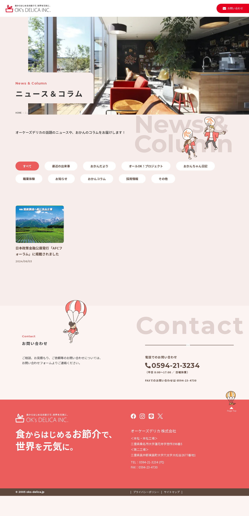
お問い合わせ (235, 8)
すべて (27, 166)
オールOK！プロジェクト (146, 166)
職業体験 (29, 178)
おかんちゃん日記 (195, 166)
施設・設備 (128, 8)
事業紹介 (95, 8)
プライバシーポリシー (146, 512)
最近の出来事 (61, 166)
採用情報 (194, 8)
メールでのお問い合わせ (178, 358)
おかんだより (99, 166)
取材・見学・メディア (170, 8)
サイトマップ (172, 512)
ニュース (146, 8)
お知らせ (61, 178)
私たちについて (74, 8)
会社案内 (111, 8)
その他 (163, 178)
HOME (18, 112)
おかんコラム (97, 178)
